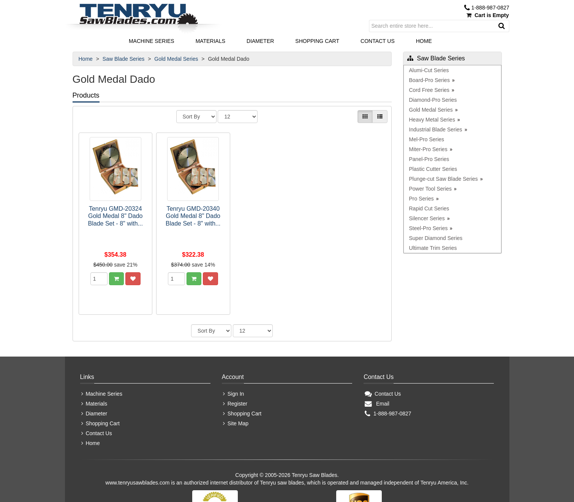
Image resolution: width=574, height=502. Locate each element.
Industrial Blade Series (435, 129)
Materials (210, 41)
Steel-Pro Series (428, 228)
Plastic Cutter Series (433, 169)
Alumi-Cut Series (429, 70)
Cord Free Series (429, 90)
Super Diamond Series (436, 238)
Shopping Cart (317, 41)
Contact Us (378, 41)
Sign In (233, 360)
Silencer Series (427, 218)
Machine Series (151, 41)
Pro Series (421, 199)
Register (235, 369)
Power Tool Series (430, 189)
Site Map (235, 389)
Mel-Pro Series (426, 139)
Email (377, 369)
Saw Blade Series (124, 59)
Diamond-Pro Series (433, 100)
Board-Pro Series (429, 80)
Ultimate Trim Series (433, 248)
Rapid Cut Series (429, 208)
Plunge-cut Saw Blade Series (443, 179)
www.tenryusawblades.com (138, 448)
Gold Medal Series (176, 59)
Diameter (260, 41)
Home (424, 41)
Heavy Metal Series (432, 120)
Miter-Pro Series (428, 149)
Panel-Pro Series (429, 159)
